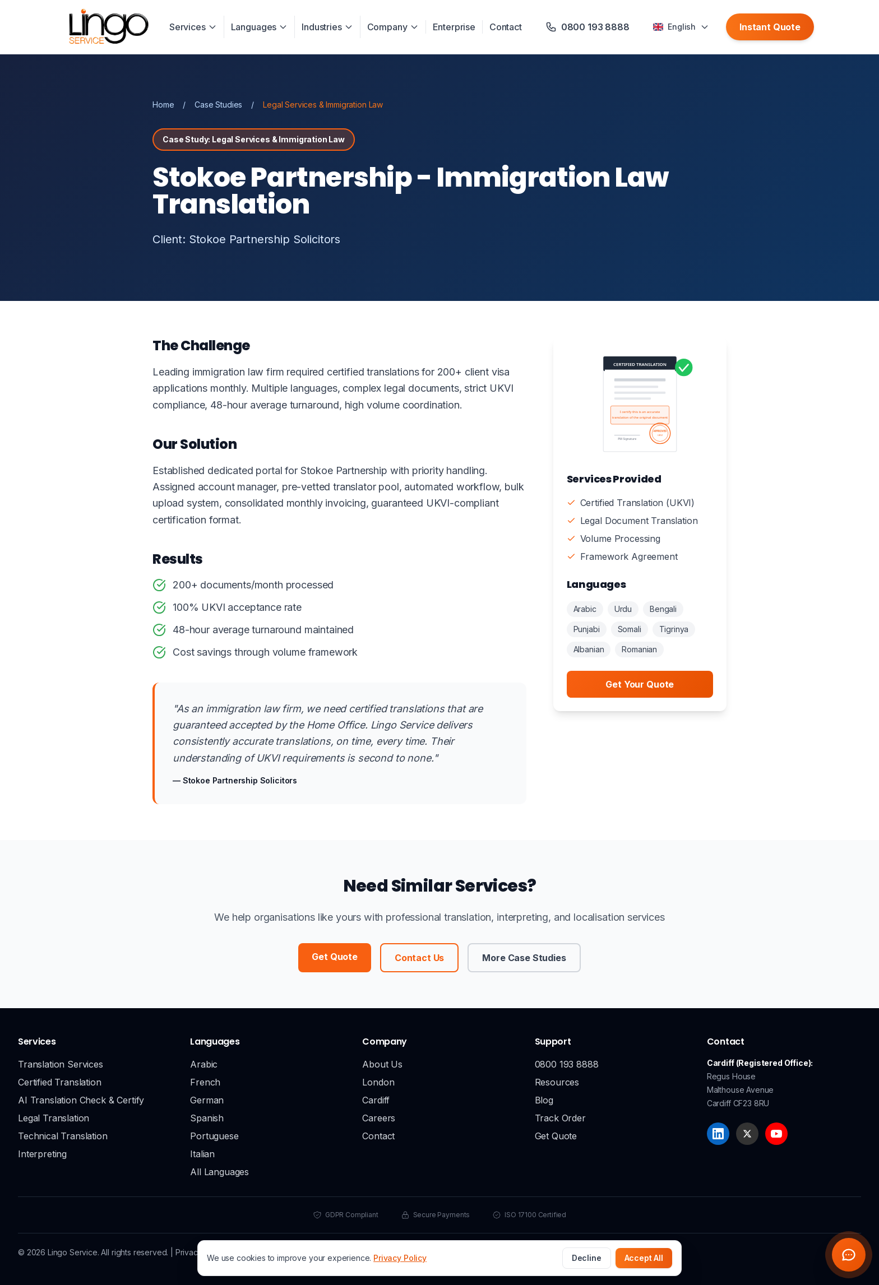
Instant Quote (770, 27)
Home (163, 104)
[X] (747, 1133)
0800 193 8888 (567, 1064)
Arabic (204, 1064)
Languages (259, 27)
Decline (587, 1258)
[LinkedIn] (718, 1133)
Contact (505, 27)
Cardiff (376, 1100)
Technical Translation (63, 1136)
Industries (327, 27)
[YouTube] (776, 1133)
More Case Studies (524, 957)
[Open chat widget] (849, 1255)
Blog (544, 1100)
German (207, 1100)
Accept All (643, 1258)
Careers (378, 1118)
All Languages (219, 1171)
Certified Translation (59, 1082)
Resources (557, 1082)
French (205, 1082)
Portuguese (214, 1136)
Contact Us (419, 957)
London (378, 1082)
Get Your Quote (639, 684)
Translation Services (60, 1064)
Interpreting (42, 1153)
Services (193, 27)
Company (393, 27)
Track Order (560, 1118)
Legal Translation (53, 1118)
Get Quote (335, 956)
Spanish (207, 1118)
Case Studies (218, 104)
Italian (202, 1153)
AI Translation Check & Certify (81, 1100)
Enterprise (454, 27)
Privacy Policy (400, 1258)
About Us (382, 1064)
